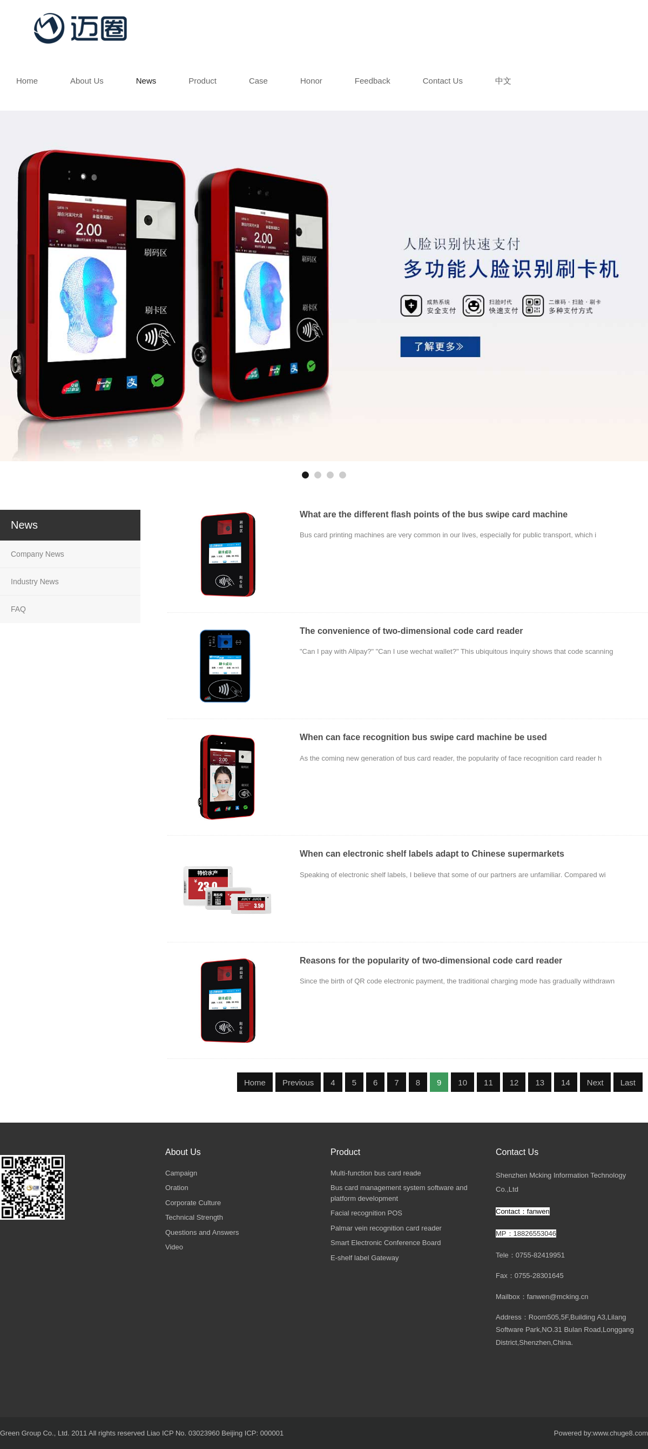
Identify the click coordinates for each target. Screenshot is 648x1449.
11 (488, 1082)
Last (628, 1082)
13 (539, 1082)
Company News (37, 554)
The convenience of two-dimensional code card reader (411, 630)
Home (255, 1082)
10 (462, 1082)
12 (514, 1082)
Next (595, 1082)
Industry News (35, 581)
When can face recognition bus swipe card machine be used (423, 737)
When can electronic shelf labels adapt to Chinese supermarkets (432, 853)
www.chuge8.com (620, 1433)
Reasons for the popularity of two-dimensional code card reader (431, 960)
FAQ (18, 609)
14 (565, 1082)
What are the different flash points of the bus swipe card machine (434, 514)
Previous (298, 1082)
